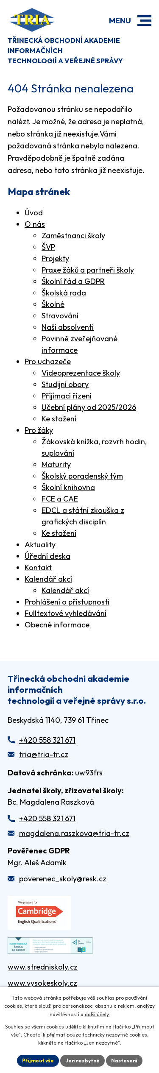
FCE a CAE (60, 499)
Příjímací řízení (67, 396)
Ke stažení (59, 419)
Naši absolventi (68, 327)
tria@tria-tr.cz (43, 754)
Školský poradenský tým (82, 476)
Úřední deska (47, 556)
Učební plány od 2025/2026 (89, 407)
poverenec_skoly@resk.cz (62, 878)
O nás (35, 224)
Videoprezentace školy (81, 373)
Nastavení (124, 1060)
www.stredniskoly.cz (43, 967)
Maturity (56, 464)
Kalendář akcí (48, 579)
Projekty (55, 258)
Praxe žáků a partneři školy (88, 270)
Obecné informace (57, 625)
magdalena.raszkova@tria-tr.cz (74, 833)
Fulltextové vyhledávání (65, 613)
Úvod (34, 212)
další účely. (97, 1014)
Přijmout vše (38, 1060)
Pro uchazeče (48, 361)
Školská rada (64, 293)
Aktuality (40, 544)
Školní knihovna (68, 487)
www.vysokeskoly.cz (42, 983)
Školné (53, 304)
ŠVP (48, 247)
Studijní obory (65, 384)
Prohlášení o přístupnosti (67, 602)
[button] (144, 20)
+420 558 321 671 (47, 740)
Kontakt (38, 567)
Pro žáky (39, 430)
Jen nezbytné (82, 1060)
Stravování (60, 316)
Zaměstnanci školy (73, 235)
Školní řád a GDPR (73, 281)
